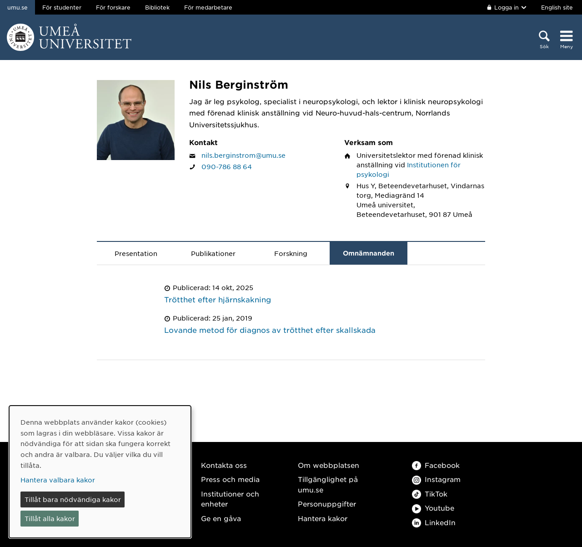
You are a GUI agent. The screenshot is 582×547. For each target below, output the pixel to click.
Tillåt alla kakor (50, 518)
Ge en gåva (221, 518)
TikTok (429, 493)
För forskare (113, 7)
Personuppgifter (327, 503)
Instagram (436, 479)
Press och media (230, 479)
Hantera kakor (322, 518)
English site (557, 7)
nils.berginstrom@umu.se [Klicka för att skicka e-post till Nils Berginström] (243, 155)
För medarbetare (208, 7)
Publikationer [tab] (213, 253)
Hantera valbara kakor (57, 480)
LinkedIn (434, 522)
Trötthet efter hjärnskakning (217, 299)
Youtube (433, 507)
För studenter (61, 7)
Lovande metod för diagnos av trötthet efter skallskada (270, 329)
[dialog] (100, 472)
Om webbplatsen (328, 465)
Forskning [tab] (290, 253)
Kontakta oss (224, 465)
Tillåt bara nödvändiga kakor (73, 499)
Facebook (436, 465)
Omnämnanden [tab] (368, 253)
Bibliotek (157, 7)
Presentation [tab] (136, 253)
